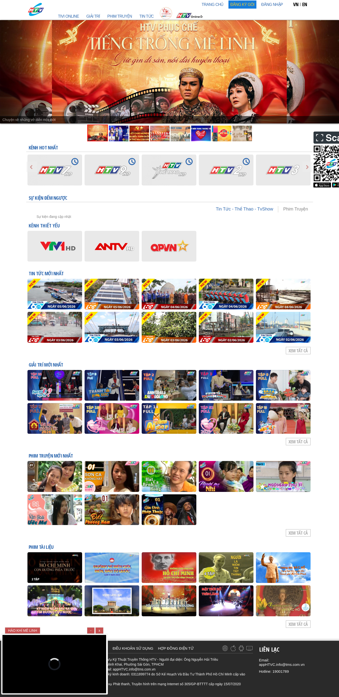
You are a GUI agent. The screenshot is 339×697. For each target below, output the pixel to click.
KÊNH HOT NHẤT (43, 147)
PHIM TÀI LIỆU (41, 547)
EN (304, 4)
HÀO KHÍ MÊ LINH (22, 630)
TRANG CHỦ (212, 4)
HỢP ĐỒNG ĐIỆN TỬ (175, 648)
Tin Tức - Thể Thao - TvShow (244, 209)
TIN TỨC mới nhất (46, 274)
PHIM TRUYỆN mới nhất (51, 456)
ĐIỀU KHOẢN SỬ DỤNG (133, 648)
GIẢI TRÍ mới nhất (46, 365)
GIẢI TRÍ (93, 16)
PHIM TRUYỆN (119, 16)
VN (296, 4)
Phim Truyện (295, 209)
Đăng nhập (272, 4)
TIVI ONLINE (68, 16)
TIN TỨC (146, 16)
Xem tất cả (298, 351)
